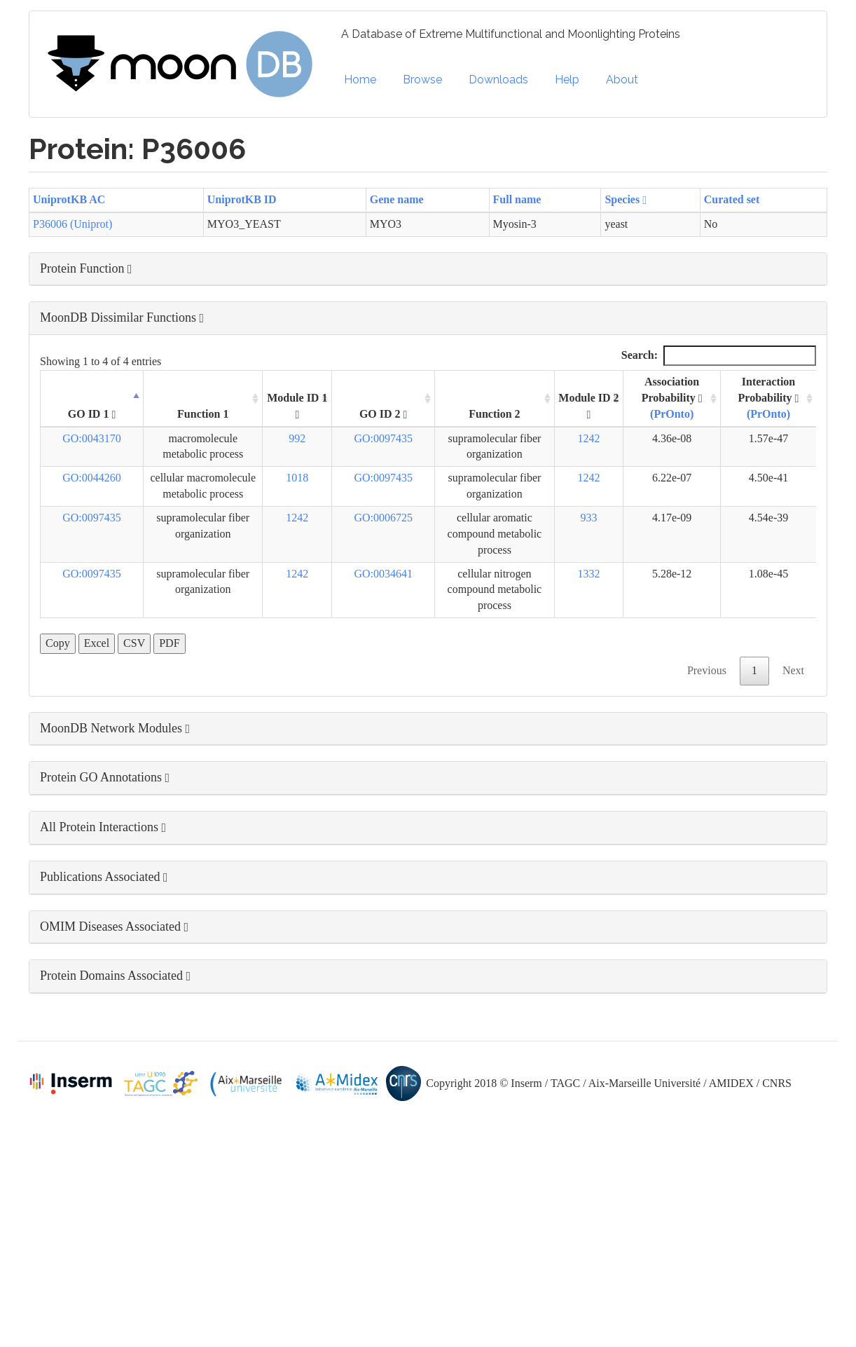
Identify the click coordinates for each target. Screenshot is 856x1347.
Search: (718, 356)
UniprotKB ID (242, 199)
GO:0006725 (383, 518)
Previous (706, 670)
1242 (588, 438)
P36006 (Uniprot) (72, 224)
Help (567, 79)
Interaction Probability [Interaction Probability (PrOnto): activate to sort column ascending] (768, 398)
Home (360, 79)
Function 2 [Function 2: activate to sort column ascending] (494, 414)
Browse (422, 79)
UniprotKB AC (69, 199)
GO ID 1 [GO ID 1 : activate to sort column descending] (92, 414)
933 (588, 518)
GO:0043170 (91, 438)
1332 (588, 574)
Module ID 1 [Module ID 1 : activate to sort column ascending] (297, 406)
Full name (517, 199)
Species (626, 199)
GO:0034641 (383, 574)
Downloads (498, 79)
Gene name (397, 199)
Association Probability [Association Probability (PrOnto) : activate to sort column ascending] (672, 398)
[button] (428, 269)
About (622, 79)
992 (297, 438)
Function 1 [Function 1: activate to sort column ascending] (202, 414)
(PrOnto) (671, 414)
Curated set (732, 199)
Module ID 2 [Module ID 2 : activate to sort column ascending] (588, 406)
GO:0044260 (91, 478)
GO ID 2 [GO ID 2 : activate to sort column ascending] (383, 414)
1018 (297, 478)
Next (793, 670)
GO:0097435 (383, 438)
